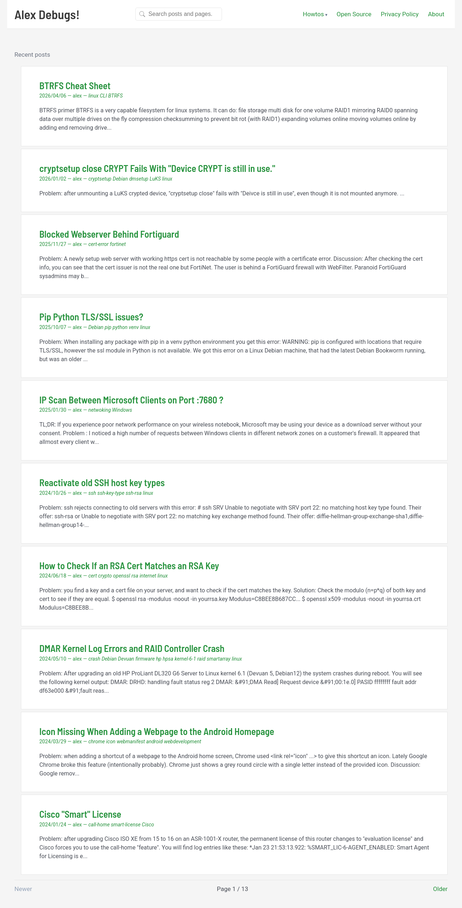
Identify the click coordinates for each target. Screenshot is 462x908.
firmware (144, 659)
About (436, 14)
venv (134, 327)
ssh (92, 493)
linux (93, 96)
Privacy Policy (400, 14)
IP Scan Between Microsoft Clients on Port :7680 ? (131, 399)
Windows (122, 410)
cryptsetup (100, 179)
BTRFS (115, 96)
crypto (105, 576)
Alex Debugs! (47, 14)
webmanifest (131, 741)
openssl (121, 576)
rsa (134, 576)
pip (108, 327)
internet (148, 576)
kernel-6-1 (185, 659)
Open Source (354, 14)
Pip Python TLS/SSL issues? (91, 316)
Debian (120, 179)
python (120, 327)
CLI (103, 96)
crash (94, 659)
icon (111, 741)
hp (158, 659)
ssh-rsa (133, 493)
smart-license (125, 824)
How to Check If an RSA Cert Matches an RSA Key (129, 565)
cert (92, 576)
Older (440, 888)
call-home (99, 824)
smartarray (219, 659)
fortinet (118, 244)
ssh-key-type (111, 493)
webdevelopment (182, 741)
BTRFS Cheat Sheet (74, 85)
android (154, 741)
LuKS (155, 179)
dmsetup (138, 179)
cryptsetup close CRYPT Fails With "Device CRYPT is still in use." (157, 168)
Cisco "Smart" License (80, 814)
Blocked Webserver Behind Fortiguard (109, 233)
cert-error (98, 244)
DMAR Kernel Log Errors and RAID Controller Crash (132, 648)
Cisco (148, 824)
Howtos (313, 14)
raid (201, 659)
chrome (96, 741)
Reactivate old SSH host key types (102, 482)
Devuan (126, 659)
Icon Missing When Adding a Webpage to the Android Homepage (156, 731)
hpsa (168, 659)
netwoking (99, 410)
